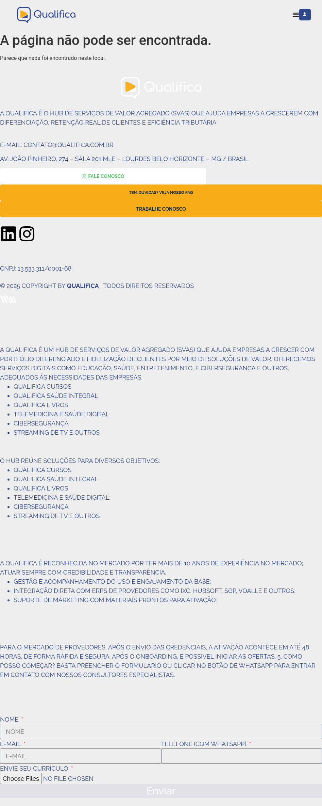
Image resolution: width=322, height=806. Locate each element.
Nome (10, 719)
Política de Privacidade (83, 254)
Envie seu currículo (35, 768)
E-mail (11, 743)
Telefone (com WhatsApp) (204, 743)
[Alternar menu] (295, 14)
